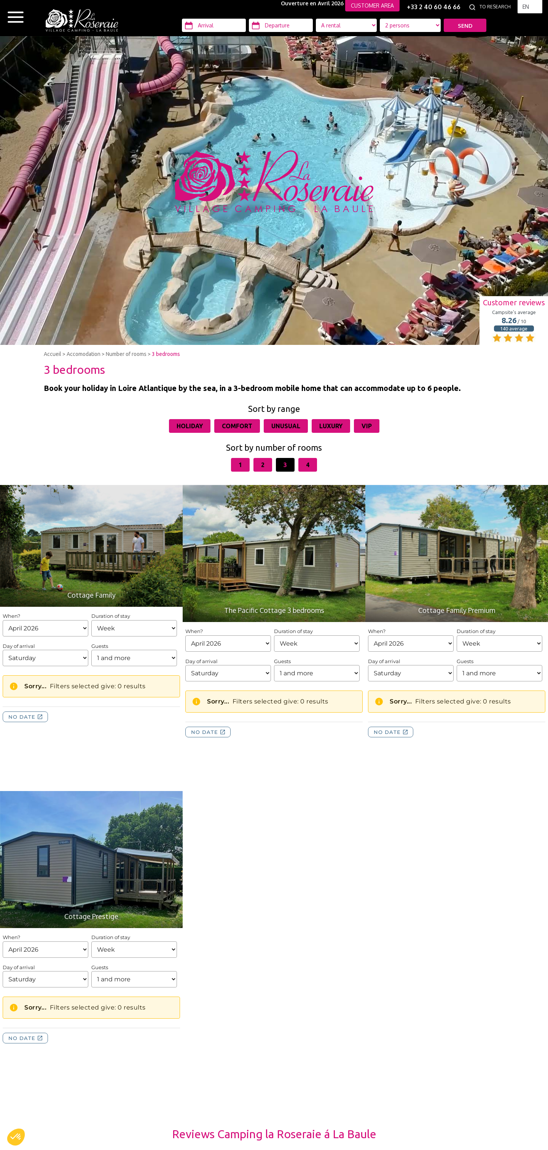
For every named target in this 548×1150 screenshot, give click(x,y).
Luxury (330, 426)
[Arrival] (214, 25)
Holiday (190, 426)
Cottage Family (91, 595)
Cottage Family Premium (456, 610)
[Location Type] (410, 25)
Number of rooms (126, 354)
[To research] (497, 7)
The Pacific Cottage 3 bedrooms (274, 610)
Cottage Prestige (91, 916)
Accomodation (83, 354)
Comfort (237, 426)
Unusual (285, 426)
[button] (16, 1137)
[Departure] (281, 25)
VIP (367, 426)
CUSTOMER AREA (372, 5)
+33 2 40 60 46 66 (433, 7)
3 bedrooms (166, 354)
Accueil (52, 354)
